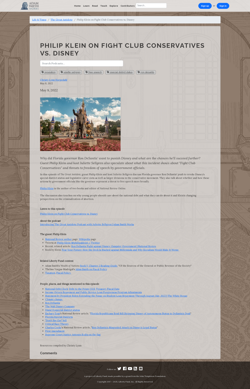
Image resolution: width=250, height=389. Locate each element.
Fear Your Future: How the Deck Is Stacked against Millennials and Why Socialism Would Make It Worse (120, 249)
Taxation (50, 272)
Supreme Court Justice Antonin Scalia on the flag (73, 334)
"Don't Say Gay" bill (56, 320)
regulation (49, 72)
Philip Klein (46, 188)
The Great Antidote (62, 19)
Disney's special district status (62, 309)
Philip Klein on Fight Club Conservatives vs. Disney (69, 213)
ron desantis (146, 72)
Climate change (54, 299)
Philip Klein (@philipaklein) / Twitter (78, 242)
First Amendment (55, 331)
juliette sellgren (70, 72)
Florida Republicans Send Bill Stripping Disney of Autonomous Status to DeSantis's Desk (140, 313)
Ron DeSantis (52, 302)
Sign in (222, 6)
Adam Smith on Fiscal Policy (91, 269)
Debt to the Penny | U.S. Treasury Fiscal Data (94, 288)
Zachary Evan (52, 313)
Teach (103, 6)
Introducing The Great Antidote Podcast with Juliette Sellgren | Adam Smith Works (87, 224)
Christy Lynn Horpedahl (53, 79)
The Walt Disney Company (60, 306)
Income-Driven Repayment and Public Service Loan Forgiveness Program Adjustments (93, 292)
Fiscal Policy (63, 272)
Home (77, 6)
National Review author (58, 239)
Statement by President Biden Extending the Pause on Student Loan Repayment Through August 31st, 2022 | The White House (116, 295)
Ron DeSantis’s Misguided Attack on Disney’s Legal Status (124, 327)
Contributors (128, 6)
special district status (120, 72)
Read (95, 6)
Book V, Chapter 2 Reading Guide (98, 265)
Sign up (205, 6)
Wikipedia (84, 239)
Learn (86, 6)
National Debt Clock (56, 288)
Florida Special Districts (59, 316)
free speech (93, 72)
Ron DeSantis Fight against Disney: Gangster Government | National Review (113, 246)
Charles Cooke (53, 327)
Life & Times (39, 19)
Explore (114, 6)
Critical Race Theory (57, 323)
